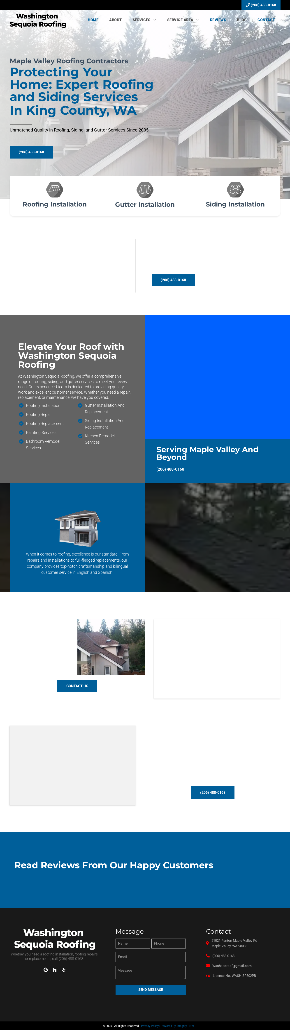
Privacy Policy (150, 1025)
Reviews (218, 20)
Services (147, 20)
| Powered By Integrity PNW (176, 1025)
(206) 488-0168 (261, 5)
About (115, 20)
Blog (242, 20)
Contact (266, 20)
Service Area (186, 20)
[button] (31, 152)
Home (93, 20)
